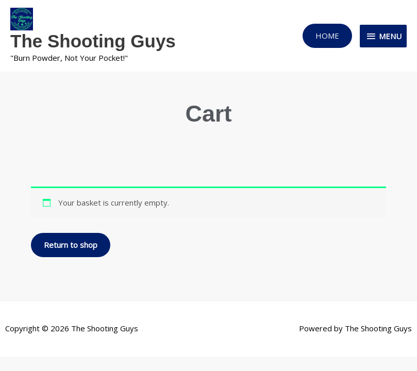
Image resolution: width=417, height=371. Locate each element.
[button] (327, 36)
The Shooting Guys (93, 41)
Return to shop (70, 245)
